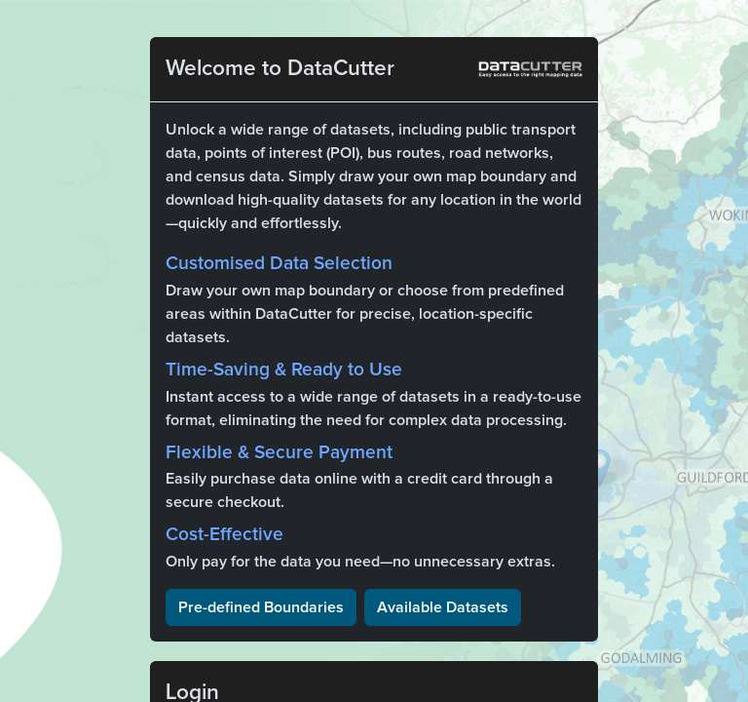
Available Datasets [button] (442, 607)
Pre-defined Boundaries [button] (261, 607)
